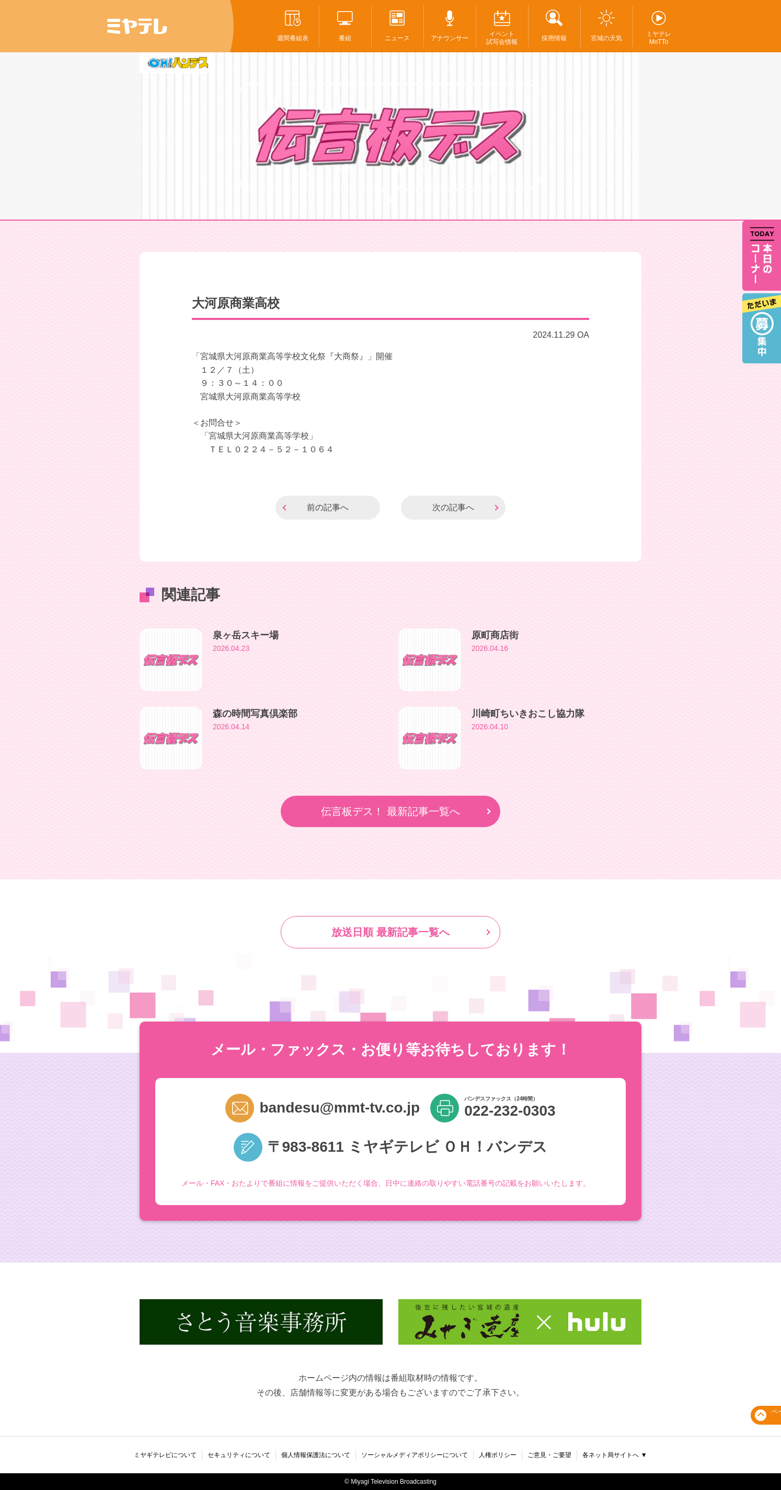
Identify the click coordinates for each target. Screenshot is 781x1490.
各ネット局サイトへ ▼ (614, 1455)
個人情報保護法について (315, 1455)
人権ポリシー (497, 1455)
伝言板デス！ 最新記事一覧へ (390, 811)
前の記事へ (328, 507)
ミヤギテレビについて (165, 1455)
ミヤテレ (137, 26)
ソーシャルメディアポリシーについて (414, 1455)
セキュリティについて (239, 1455)
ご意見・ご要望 (549, 1455)
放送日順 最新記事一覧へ (390, 932)
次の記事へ (453, 507)
